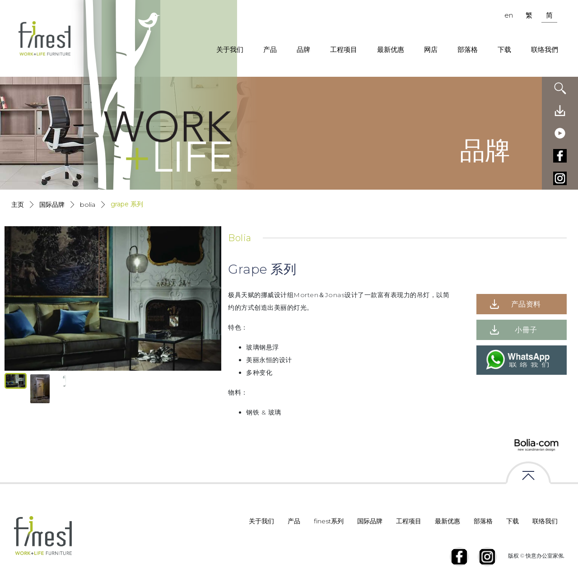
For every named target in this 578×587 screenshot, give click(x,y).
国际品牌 (52, 204)
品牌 (303, 49)
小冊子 (526, 330)
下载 (504, 49)
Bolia (87, 204)
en (508, 15)
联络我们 (545, 521)
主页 (17, 204)
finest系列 (329, 521)
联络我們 (544, 49)
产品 (270, 49)
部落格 (467, 49)
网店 (431, 49)
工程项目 (343, 49)
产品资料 (526, 304)
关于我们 (229, 49)
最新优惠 (390, 49)
